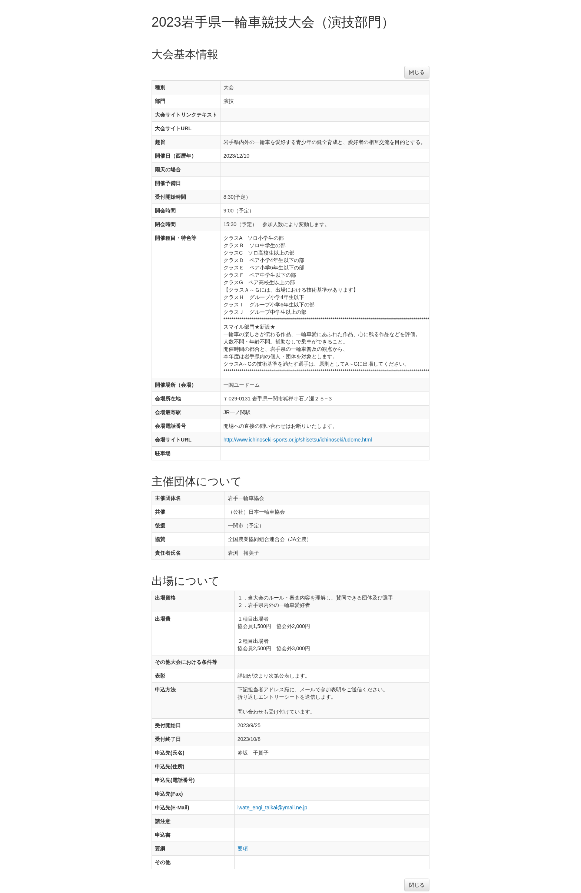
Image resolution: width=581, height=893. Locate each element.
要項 (243, 849)
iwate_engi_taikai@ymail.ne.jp (273, 807)
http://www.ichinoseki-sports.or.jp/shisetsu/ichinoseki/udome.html (297, 440)
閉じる (417, 72)
